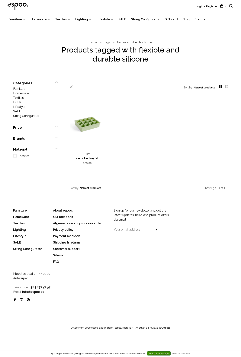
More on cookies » (181, 353)
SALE (122, 19)
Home (93, 42)
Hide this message (159, 353)
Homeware (39, 19)
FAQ (56, 261)
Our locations (63, 217)
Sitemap (59, 255)
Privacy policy (63, 229)
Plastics (24, 156)
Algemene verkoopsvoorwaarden (77, 223)
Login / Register (206, 6)
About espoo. (63, 210)
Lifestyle (103, 19)
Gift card (171, 19)
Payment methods (66, 236)
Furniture (15, 19)
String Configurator (145, 19)
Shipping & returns (66, 242)
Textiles (61, 19)
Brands (199, 19)
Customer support (66, 249)
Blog (186, 19)
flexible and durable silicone (134, 42)
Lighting (81, 19)
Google (166, 327)
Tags (107, 42)
